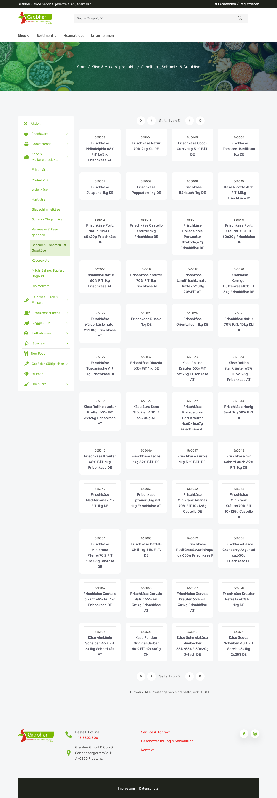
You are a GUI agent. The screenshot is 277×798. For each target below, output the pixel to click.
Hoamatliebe (74, 36)
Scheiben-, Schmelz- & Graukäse (170, 66)
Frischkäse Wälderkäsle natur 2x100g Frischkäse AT (100, 327)
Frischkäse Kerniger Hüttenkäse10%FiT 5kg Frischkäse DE (238, 283)
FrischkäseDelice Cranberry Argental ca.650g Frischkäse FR (238, 552)
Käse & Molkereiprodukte (114, 66)
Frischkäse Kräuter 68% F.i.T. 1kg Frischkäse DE (100, 462)
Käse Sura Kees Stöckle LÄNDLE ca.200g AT (146, 412)
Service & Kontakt (155, 732)
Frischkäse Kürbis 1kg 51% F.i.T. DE (192, 459)
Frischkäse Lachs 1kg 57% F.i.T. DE (146, 459)
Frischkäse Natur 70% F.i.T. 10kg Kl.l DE (239, 324)
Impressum (126, 788)
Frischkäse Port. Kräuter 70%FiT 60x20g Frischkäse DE (238, 233)
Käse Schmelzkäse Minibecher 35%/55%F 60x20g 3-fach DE (192, 646)
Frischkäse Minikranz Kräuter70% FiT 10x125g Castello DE (239, 505)
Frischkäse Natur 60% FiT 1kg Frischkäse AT (99, 280)
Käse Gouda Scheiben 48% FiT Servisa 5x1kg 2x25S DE (239, 646)
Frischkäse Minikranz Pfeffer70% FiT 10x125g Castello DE (100, 555)
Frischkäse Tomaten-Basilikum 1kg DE (239, 148)
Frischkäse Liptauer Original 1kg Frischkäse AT (146, 500)
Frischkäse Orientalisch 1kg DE (192, 322)
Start (81, 66)
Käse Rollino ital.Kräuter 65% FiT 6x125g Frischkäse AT (238, 371)
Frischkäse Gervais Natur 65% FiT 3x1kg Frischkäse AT (146, 602)
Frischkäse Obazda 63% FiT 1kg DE (146, 365)
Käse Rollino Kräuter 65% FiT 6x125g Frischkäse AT (192, 371)
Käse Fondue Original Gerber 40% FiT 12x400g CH (146, 646)
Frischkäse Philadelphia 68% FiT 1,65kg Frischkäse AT (100, 151)
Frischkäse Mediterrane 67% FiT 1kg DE (100, 500)
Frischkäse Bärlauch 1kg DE (192, 190)
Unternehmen (102, 36)
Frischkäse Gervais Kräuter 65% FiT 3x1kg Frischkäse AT (192, 602)
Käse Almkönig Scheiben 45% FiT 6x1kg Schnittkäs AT (100, 646)
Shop (22, 36)
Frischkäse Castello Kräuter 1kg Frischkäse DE (146, 231)
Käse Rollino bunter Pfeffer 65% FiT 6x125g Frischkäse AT (100, 415)
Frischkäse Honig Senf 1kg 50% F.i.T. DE (239, 412)
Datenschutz (148, 788)
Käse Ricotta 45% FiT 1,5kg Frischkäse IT (238, 192)
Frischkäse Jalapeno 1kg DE (99, 190)
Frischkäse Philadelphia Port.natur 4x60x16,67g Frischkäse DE (192, 236)
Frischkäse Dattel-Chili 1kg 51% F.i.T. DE (146, 549)
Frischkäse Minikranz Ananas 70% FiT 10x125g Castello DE (192, 502)
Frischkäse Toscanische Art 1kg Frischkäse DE (100, 368)
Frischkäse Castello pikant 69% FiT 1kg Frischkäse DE (100, 599)
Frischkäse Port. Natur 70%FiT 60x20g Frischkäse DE (100, 233)
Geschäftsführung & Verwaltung (167, 741)
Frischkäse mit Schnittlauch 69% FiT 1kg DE (238, 462)
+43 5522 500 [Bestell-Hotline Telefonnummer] (86, 738)
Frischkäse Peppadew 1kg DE (146, 190)
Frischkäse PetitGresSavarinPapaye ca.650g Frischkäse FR (196, 549)
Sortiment (45, 36)
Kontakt (147, 750)
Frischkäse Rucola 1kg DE (146, 322)
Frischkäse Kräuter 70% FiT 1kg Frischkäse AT (146, 280)
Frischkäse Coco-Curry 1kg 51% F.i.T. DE (192, 148)
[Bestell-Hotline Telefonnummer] (70, 735)
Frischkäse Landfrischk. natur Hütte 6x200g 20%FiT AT (192, 283)
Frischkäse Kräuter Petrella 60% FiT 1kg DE (239, 599)
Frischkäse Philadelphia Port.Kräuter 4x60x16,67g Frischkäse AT (192, 418)
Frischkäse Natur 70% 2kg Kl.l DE (146, 146)
